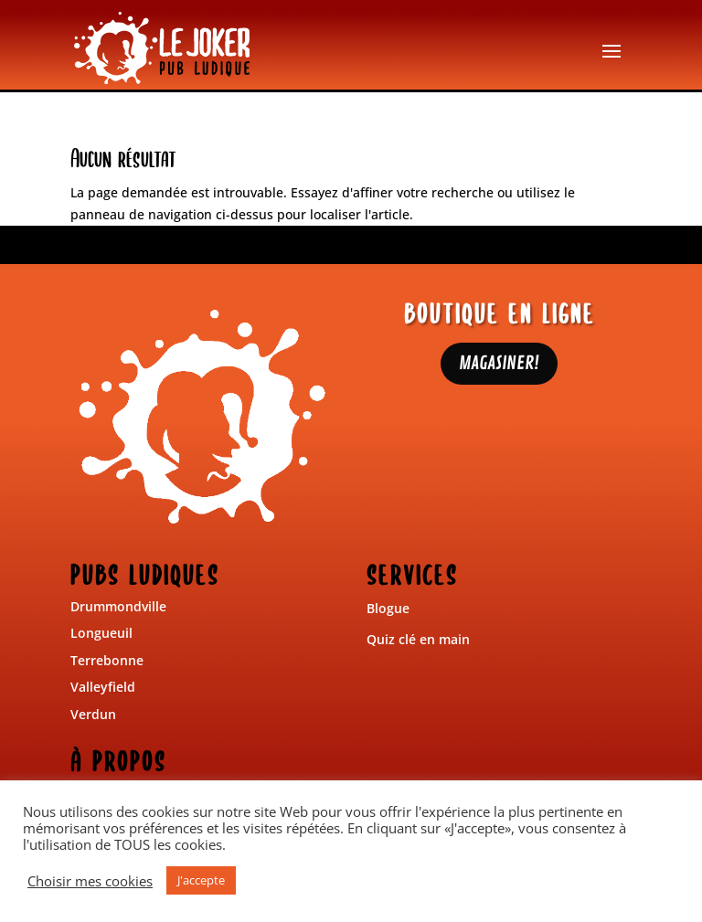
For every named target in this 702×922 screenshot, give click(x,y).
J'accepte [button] (201, 880)
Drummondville (118, 606)
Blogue (388, 608)
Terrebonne (107, 660)
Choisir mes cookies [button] (90, 881)
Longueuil (101, 632)
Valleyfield (102, 686)
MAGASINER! (499, 363)
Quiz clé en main (418, 639)
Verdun (93, 714)
